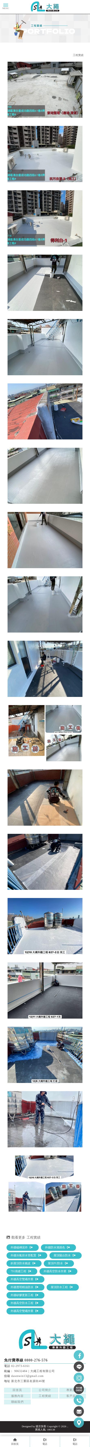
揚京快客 (41, 1426)
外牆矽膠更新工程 (24, 1295)
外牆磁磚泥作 (22, 1247)
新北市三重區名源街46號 (28, 1381)
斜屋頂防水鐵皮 (23, 1263)
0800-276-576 (36, 1360)
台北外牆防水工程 (18, 1412)
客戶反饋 (72, 1395)
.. (67, 1426)
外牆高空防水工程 (24, 1303)
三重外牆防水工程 (32, 1416)
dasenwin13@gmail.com (27, 1376)
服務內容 (17, 1395)
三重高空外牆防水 (58, 1416)
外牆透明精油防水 (24, 1287)
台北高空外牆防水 (44, 1412)
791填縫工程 (21, 1271)
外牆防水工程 (41, 1408)
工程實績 (78, 55)
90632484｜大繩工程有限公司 (34, 1371)
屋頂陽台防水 (65, 1255)
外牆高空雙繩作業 (24, 1279)
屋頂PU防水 (58, 1263)
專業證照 (72, 1390)
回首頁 (17, 1390)
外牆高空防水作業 (57, 1271)
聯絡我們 (17, 1401)
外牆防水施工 (21, 1408)
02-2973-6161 (20, 1366)
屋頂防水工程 (62, 1287)
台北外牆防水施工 (65, 1408)
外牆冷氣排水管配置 (26, 1255)
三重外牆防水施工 (71, 1412)
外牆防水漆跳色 (57, 1247)
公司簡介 (45, 1390)
